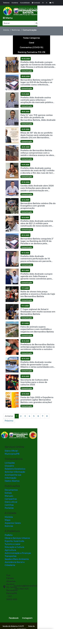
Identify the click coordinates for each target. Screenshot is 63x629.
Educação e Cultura (14, 531)
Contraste (36, 3)
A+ (43, 3)
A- (46, 3)
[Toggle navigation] (55, 11)
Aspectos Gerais (13, 510)
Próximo (9, 417)
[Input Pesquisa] (18, 19)
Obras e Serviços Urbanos (17, 525)
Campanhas (11, 486)
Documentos (11, 477)
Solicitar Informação (15, 462)
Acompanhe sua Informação (19, 465)
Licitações (10, 453)
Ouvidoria (15, 3)
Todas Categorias (31, 34)
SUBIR (52, 615)
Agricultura (10, 534)
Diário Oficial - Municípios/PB (19, 444)
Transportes (10, 540)
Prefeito (9, 522)
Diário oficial (11, 489)
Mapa (7, 507)
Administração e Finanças (18, 537)
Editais (8, 480)
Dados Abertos (12, 468)
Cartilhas (9, 492)
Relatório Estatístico (15, 459)
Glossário (9, 456)
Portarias (9, 495)
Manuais (9, 483)
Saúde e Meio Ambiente (17, 543)
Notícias (16, 26)
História (9, 504)
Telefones (6, 3)
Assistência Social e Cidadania (20, 546)
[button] (36, 19)
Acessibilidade (25, 3)
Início (6, 26)
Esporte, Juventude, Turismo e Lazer (22, 528)
